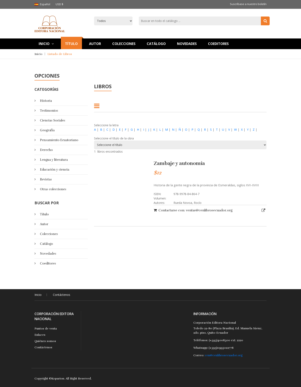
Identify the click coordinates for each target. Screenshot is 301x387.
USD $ (59, 4)
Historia (46, 101)
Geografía (47, 130)
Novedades (187, 43)
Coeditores (218, 43)
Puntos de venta (45, 328)
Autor (95, 43)
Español (45, 4)
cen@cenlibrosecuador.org (223, 355)
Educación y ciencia (54, 169)
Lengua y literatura (54, 160)
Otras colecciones (53, 189)
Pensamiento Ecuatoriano (59, 140)
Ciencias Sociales (52, 120)
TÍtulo (71, 43)
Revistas (46, 179)
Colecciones (123, 43)
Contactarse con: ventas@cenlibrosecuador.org (193, 210)
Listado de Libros (59, 54)
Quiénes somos (45, 341)
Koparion (57, 378)
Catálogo (156, 43)
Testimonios (49, 110)
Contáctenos (61, 295)
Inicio (46, 43)
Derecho (46, 150)
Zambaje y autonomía (179, 163)
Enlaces (39, 335)
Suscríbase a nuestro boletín (248, 4)
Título (44, 214)
